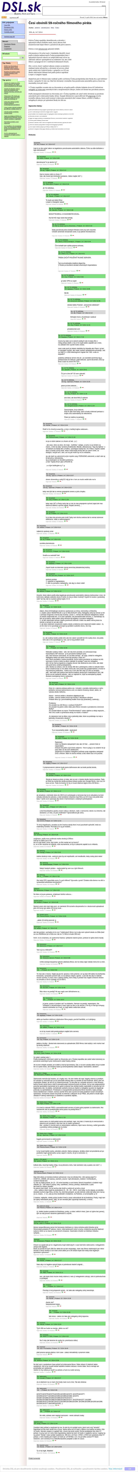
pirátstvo (37, 27)
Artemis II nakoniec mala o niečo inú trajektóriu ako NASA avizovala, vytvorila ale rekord (13, 91)
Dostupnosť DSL (9, 27)
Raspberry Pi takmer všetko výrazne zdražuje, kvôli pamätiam (12, 73)
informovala (42, 49)
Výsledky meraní (9, 32)
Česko (57, 27)
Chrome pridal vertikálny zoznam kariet (11, 112)
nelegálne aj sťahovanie (37, 89)
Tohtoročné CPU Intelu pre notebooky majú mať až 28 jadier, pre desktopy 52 (12, 97)
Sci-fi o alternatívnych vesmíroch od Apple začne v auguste (12, 134)
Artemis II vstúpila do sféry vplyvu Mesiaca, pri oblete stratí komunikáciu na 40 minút (13, 84)
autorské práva (45, 27)
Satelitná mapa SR (9, 36)
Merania (13, 44)
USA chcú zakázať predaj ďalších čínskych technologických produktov (12, 103)
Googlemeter (8, 48)
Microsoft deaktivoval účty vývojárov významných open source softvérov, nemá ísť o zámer (51, 109)
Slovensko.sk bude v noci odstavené (11, 122)
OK (130, 1468)
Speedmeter (7, 44)
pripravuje (92, 96)
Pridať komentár (34, 1458)
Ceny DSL (7, 25)
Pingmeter (7, 46)
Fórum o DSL (8, 29)
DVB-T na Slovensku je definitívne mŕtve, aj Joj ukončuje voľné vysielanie (11, 67)
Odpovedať (36, 152)
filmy (52, 27)
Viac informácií (115, 1468)
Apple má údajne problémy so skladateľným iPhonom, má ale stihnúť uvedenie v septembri (13, 117)
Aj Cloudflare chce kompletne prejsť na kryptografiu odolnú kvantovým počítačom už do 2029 (12, 128)
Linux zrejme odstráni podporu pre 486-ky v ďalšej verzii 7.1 (13, 108)
